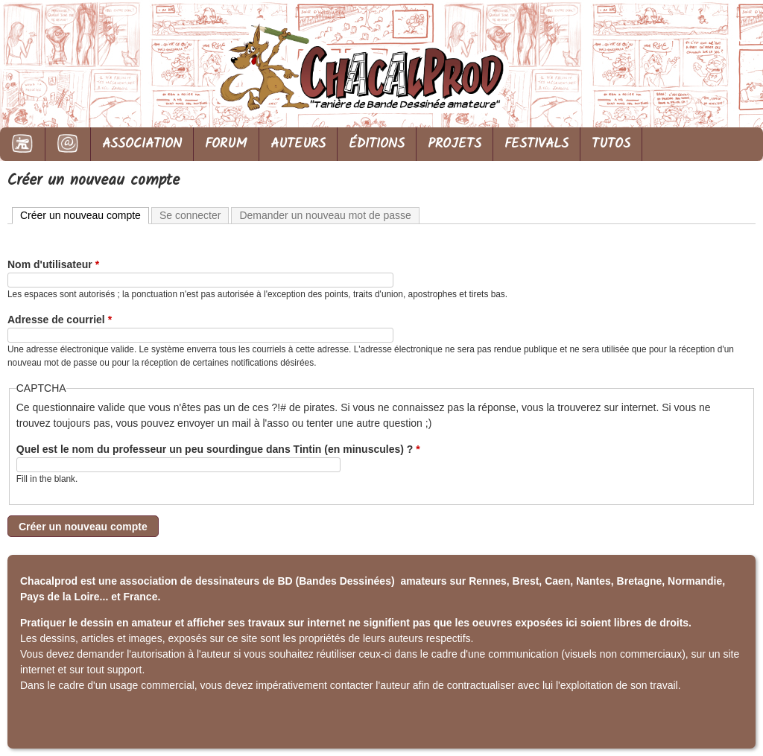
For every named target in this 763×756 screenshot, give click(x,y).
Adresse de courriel (59, 319)
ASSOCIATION (142, 144)
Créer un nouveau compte (84, 214)
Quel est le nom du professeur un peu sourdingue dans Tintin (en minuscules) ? (218, 449)
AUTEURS (298, 144)
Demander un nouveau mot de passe (325, 215)
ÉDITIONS (377, 144)
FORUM (226, 144)
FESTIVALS (536, 144)
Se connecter (190, 215)
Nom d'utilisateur (53, 264)
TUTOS (611, 144)
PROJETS (454, 144)
